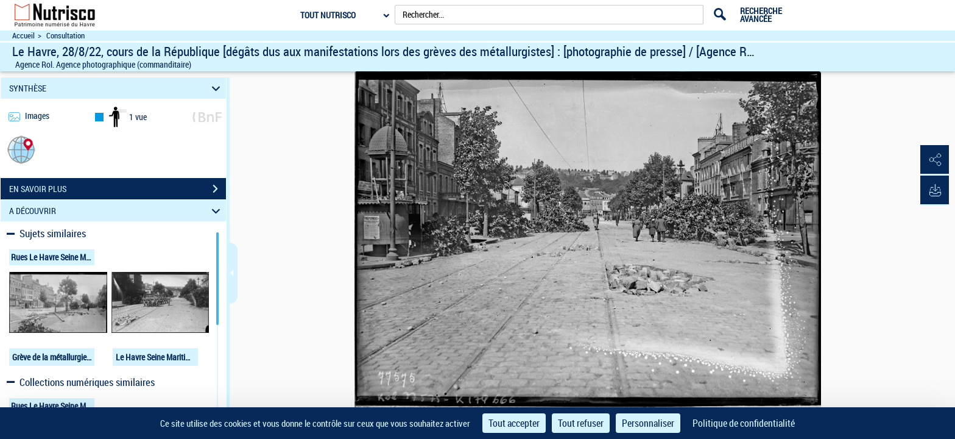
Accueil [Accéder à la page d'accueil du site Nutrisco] (23, 35)
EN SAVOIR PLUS (117, 189)
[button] (21, 149)
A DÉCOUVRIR (116, 210)
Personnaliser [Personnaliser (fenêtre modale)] (648, 423)
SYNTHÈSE (116, 88)
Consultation (65, 35)
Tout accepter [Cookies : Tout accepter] (514, 423)
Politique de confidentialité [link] (743, 423)
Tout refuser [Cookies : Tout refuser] (581, 423)
